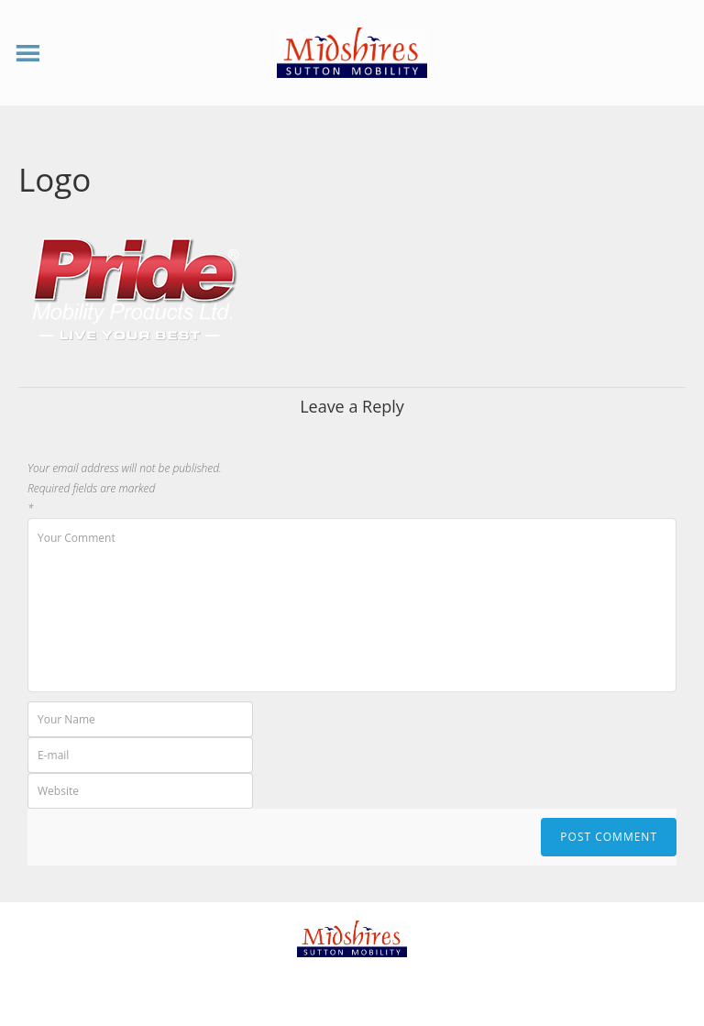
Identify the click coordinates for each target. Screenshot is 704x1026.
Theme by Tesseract (341, 997)
